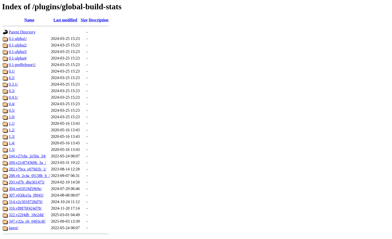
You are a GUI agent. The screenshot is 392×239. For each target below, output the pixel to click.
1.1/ (12, 123)
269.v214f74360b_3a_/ (27, 162)
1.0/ (12, 117)
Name (29, 20)
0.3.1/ (13, 84)
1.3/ (12, 136)
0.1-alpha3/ (18, 51)
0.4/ (12, 104)
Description (99, 20)
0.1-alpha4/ (18, 58)
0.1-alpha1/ (18, 38)
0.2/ (12, 78)
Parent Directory (22, 32)
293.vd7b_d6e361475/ (27, 182)
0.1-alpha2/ (18, 45)
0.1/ (12, 71)
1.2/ (12, 130)
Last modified (65, 20)
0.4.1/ (13, 97)
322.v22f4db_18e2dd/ (26, 215)
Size (84, 20)
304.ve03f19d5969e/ (25, 189)
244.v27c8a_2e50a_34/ (27, 156)
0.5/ (12, 110)
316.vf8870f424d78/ (25, 208)
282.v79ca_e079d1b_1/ (27, 169)
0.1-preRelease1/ (22, 65)
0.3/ (12, 91)
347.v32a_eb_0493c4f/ (27, 221)
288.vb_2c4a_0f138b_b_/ (29, 175)
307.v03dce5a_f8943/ (26, 195)
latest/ (13, 228)
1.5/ (12, 149)
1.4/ (12, 143)
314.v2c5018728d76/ (26, 202)
